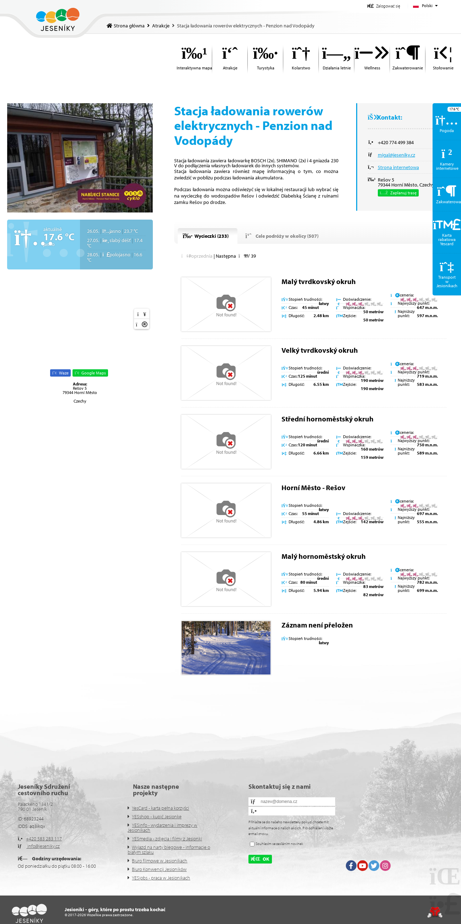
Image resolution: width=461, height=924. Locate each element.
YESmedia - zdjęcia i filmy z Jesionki (167, 838)
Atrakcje (161, 25)
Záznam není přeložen (317, 624)
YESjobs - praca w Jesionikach (161, 878)
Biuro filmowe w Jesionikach (159, 860)
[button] (383, 5)
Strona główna (58, 19)
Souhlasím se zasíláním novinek (279, 843)
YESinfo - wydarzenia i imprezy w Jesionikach (162, 827)
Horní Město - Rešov (313, 487)
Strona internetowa (398, 167)
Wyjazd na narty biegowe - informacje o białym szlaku (169, 849)
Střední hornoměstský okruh (328, 418)
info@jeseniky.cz (43, 846)
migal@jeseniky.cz (396, 155)
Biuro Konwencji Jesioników (159, 869)
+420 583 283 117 (44, 838)
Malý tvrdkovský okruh (319, 281)
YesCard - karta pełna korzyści (160, 808)
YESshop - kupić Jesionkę (157, 816)
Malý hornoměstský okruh (324, 556)
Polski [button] (427, 5)
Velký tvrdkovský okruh (320, 350)
